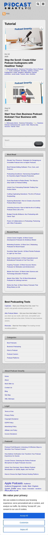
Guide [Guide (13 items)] (13, 488)
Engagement (9, 72)
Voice (18, 126)
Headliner (21, 72)
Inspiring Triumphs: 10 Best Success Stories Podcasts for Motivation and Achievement (21, 266)
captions (30, 70)
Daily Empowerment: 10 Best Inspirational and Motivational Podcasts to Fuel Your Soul (22, 259)
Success (7, 126)
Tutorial (22, 74)
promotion (8, 74)
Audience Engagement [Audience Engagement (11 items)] (13, 486)
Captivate (8, 306)
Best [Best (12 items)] (29, 486)
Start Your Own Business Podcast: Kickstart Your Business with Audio (24, 117)
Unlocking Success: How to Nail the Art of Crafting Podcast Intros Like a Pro (23, 208)
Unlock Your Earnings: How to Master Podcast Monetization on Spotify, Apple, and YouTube (20, 468)
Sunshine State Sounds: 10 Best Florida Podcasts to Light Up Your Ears (23, 252)
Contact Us (8, 387)
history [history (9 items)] (19, 488)
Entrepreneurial (15, 125)
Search (7, 140)
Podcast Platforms (13, 358)
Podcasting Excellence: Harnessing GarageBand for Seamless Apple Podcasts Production (23, 175)
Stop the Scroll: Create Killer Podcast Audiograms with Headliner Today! (20, 63)
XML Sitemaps (9, 399)
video (27, 74)
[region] (24, 513)
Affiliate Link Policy (11, 430)
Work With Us (9, 383)
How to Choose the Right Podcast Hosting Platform (22, 474)
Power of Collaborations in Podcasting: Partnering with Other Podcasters (23, 222)
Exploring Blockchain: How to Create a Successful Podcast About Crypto (23, 202)
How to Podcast (38, 69)
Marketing (28, 72)
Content (35, 70)
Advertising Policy (11, 426)
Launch (23, 125)
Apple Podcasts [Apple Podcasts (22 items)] (14, 483)
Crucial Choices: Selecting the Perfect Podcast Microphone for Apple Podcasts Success (20, 461)
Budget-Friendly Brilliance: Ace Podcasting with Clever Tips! (22, 215)
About (7, 380)
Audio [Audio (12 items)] (24, 486)
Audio (11, 70)
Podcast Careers (12, 354)
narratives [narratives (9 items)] (38, 488)
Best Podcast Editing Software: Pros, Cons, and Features (23, 168)
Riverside (8, 325)
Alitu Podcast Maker (11, 313)
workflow (32, 74)
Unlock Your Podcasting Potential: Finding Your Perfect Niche (22, 188)
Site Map (8, 395)
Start (27, 125)
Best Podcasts (12, 343)
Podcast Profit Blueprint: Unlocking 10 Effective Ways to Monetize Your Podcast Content (23, 448)
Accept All (24, 516)
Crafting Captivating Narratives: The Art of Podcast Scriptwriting (23, 195)
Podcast (34, 72)
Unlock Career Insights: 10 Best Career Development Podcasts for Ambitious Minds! (21, 239)
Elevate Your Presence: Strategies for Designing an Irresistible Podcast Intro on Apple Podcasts (24, 161)
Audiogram (16, 70)
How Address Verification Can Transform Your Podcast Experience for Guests (23, 455)
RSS (7, 14)
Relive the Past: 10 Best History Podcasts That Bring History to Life (22, 286)
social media (15, 74)
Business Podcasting (25, 69)
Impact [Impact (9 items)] (24, 488)
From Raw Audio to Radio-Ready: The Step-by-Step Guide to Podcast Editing (22, 181)
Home (7, 376)
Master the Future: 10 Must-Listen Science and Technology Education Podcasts (22, 272)
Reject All (24, 529)
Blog (6, 391)
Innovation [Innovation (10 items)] (30, 488)
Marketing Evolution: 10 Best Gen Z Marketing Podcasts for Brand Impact (22, 245)
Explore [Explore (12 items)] (35, 486)
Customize (24, 523)
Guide (15, 72)
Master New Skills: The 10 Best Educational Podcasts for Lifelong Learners (21, 279)
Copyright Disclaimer (12, 419)
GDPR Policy (9, 422)
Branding (24, 70)
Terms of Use (9, 411)
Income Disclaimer (11, 434)
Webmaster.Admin (12, 69)
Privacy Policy (9, 415)
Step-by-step (34, 125)
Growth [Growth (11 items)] (7, 489)
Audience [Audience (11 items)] (27, 484)
